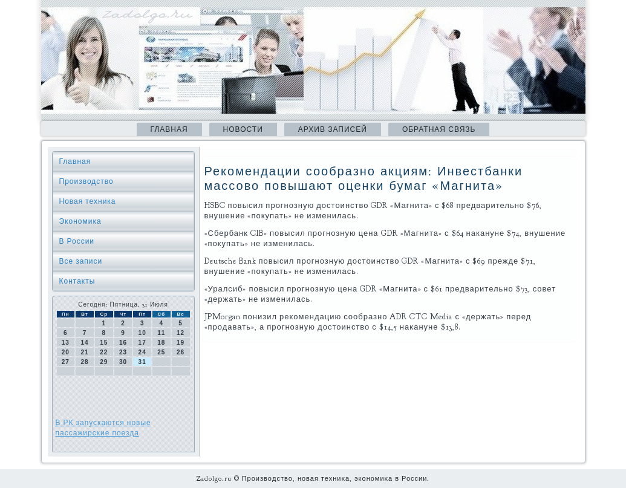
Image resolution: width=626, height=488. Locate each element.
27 (66, 362)
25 (161, 352)
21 (84, 352)
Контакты (77, 281)
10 (142, 333)
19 (180, 342)
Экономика (80, 221)
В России (77, 241)
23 (123, 352)
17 (142, 342)
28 (84, 362)
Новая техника (87, 201)
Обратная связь (439, 129)
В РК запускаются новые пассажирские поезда (103, 428)
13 (66, 342)
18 (161, 342)
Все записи (81, 261)
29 (104, 362)
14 (84, 342)
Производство (86, 181)
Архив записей (332, 129)
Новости (243, 129)
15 (104, 342)
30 (123, 362)
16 (123, 342)
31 (142, 362)
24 (142, 352)
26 (180, 352)
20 (66, 352)
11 (161, 333)
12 (180, 333)
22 (104, 352)
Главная (169, 129)
